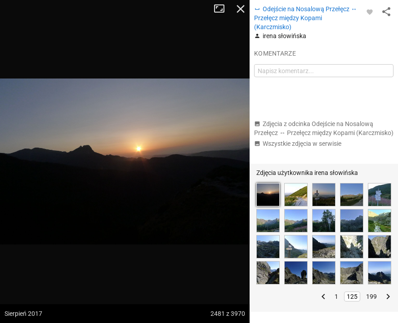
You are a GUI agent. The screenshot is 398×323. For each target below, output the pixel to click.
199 (371, 296)
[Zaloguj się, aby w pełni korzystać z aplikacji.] (369, 11)
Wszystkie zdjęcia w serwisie (297, 143)
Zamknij (241, 9)
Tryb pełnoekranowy (223, 9)
